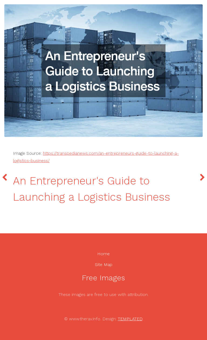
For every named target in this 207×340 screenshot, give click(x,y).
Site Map (103, 264)
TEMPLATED (130, 318)
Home (103, 253)
